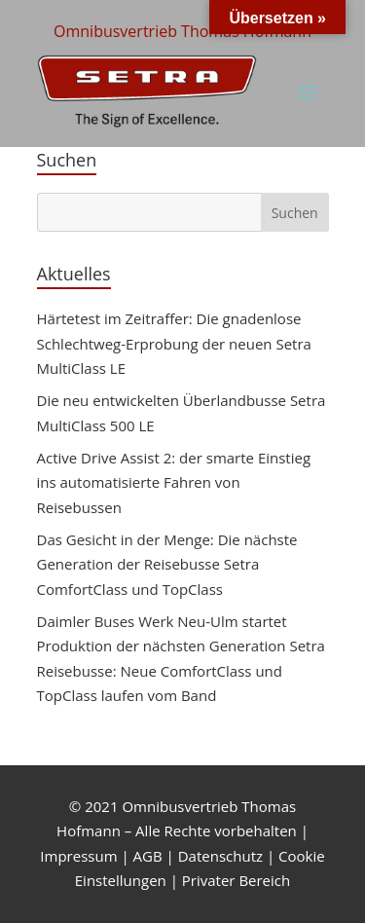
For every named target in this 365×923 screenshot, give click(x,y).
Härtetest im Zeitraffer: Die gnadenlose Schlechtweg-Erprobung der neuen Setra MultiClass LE (174, 343)
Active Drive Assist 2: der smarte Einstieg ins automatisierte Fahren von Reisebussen (174, 482)
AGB (148, 856)
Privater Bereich (236, 880)
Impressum (78, 856)
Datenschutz (220, 856)
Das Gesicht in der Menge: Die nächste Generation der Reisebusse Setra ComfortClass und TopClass (167, 564)
